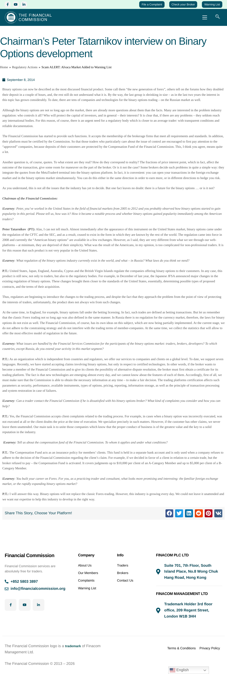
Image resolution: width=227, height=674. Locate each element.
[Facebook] (9, 5)
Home (4, 72)
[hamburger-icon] (204, 20)
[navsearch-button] (217, 20)
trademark (74, 646)
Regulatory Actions (25, 72)
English (179, 670)
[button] (169, 518)
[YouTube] (19, 5)
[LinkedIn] (30, 5)
